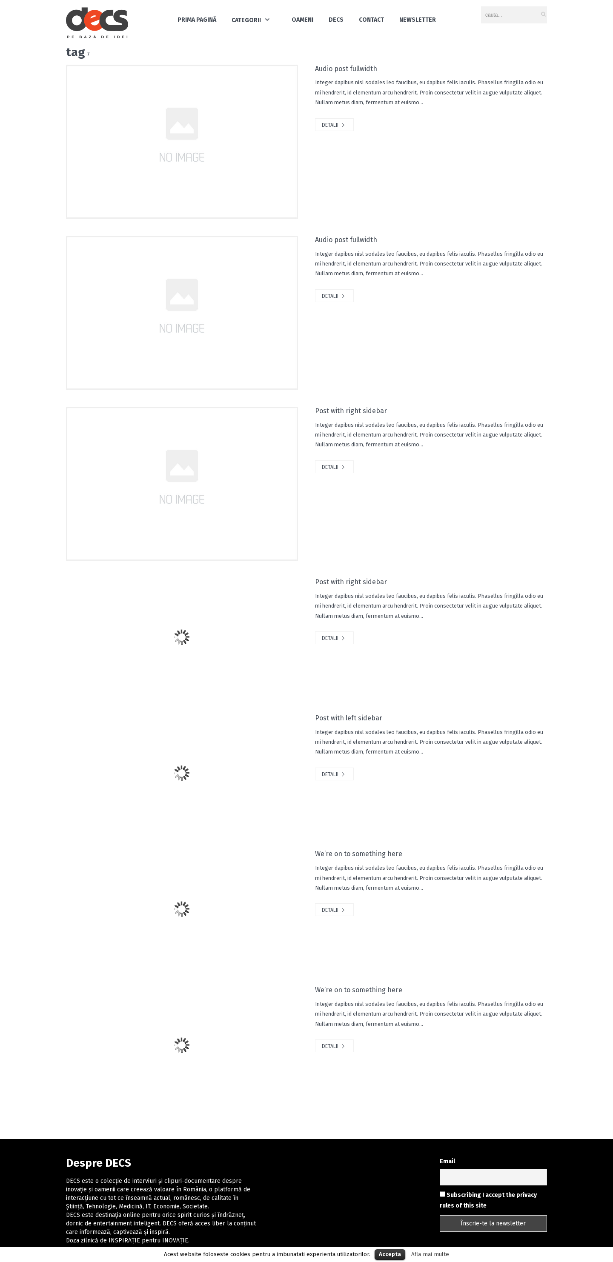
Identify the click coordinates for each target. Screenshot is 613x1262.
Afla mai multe (430, 1254)
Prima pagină (197, 19)
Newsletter (417, 19)
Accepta (390, 1254)
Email (447, 1161)
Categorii (246, 20)
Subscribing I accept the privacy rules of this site (488, 1200)
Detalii (334, 125)
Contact (371, 19)
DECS (336, 19)
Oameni (302, 19)
